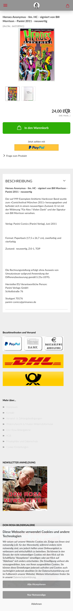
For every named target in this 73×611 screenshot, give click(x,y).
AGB (8, 435)
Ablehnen (36, 603)
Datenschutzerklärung (24, 577)
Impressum (12, 406)
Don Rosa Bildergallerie (18, 429)
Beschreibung (18, 181)
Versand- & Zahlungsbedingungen (24, 418)
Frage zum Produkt (16, 155)
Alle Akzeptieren (36, 584)
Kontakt (10, 412)
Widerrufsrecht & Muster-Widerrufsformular (29, 423)
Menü (5, 5)
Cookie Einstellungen (17, 446)
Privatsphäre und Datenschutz (22, 441)
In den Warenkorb (32, 127)
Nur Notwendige (36, 594)
